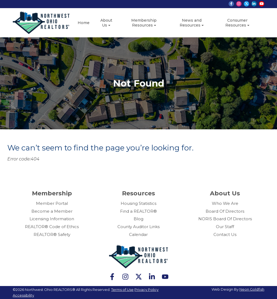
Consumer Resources (236, 23)
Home (84, 22)
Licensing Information (51, 218)
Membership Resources (144, 23)
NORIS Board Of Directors (225, 218)
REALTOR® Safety (52, 234)
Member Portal (52, 203)
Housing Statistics (138, 203)
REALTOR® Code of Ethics (52, 226)
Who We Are (225, 203)
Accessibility (23, 295)
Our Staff (225, 226)
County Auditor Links (138, 226)
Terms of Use (122, 289)
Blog (138, 218)
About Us (106, 23)
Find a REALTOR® (138, 211)
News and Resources (191, 23)
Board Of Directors (225, 211)
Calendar (138, 234)
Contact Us (224, 234)
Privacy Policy (146, 289)
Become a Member (51, 211)
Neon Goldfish (251, 289)
